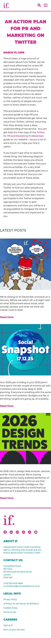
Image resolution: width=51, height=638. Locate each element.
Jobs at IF (8, 625)
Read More (6, 317)
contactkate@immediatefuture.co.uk (21, 586)
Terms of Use (9, 612)
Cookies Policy (10, 608)
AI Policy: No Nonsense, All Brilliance (21, 603)
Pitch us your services (14, 629)
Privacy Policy (10, 599)
